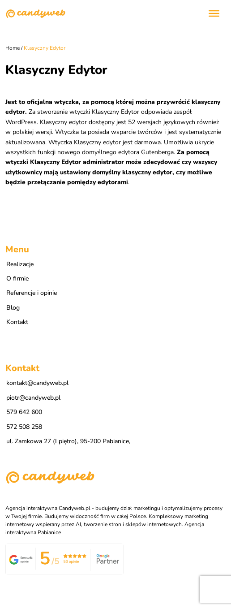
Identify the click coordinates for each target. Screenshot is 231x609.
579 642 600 (24, 412)
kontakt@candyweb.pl (37, 383)
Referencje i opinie (31, 293)
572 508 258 (24, 427)
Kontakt (17, 322)
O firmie (17, 278)
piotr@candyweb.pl (33, 397)
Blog (13, 307)
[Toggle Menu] (214, 13)
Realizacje (20, 264)
